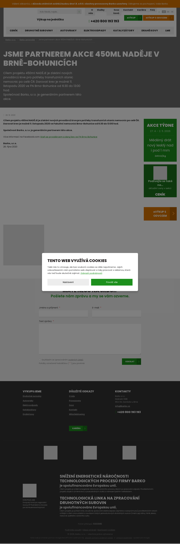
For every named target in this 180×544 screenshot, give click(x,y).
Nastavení (68, 282)
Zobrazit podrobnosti (91, 273)
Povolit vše (112, 282)
